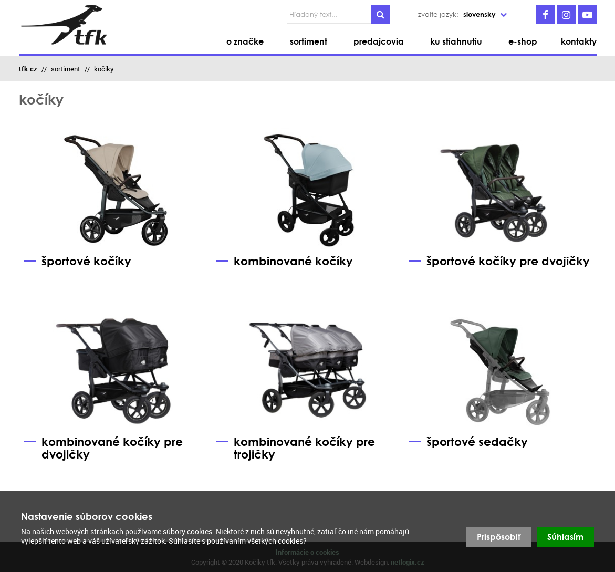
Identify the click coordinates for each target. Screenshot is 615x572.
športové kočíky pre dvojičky (499, 261)
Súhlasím (565, 537)
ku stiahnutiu (456, 41)
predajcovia (378, 41)
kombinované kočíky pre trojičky (295, 448)
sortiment (65, 69)
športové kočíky (77, 261)
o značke (245, 41)
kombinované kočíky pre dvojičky (103, 448)
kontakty (579, 41)
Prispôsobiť (499, 537)
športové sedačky (468, 442)
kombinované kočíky (284, 261)
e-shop (522, 41)
